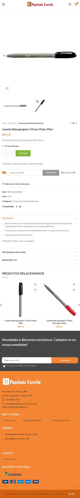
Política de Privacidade (32, 420)
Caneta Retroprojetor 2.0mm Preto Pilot (21, 322)
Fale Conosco (9, 459)
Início (4, 123)
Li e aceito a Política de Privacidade (21, 365)
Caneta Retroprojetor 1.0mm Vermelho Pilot (59, 322)
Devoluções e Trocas (60, 420)
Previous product (70, 123)
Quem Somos (9, 420)
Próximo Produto (76, 123)
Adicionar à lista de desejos (17, 184)
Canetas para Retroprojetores (31, 123)
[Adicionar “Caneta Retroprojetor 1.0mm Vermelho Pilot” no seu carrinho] (73, 289)
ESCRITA (12, 123)
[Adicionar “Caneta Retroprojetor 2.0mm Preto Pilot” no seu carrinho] (35, 289)
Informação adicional (14, 252)
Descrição (7, 218)
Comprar (23, 153)
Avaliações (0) (9, 260)
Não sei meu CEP (68, 172)
